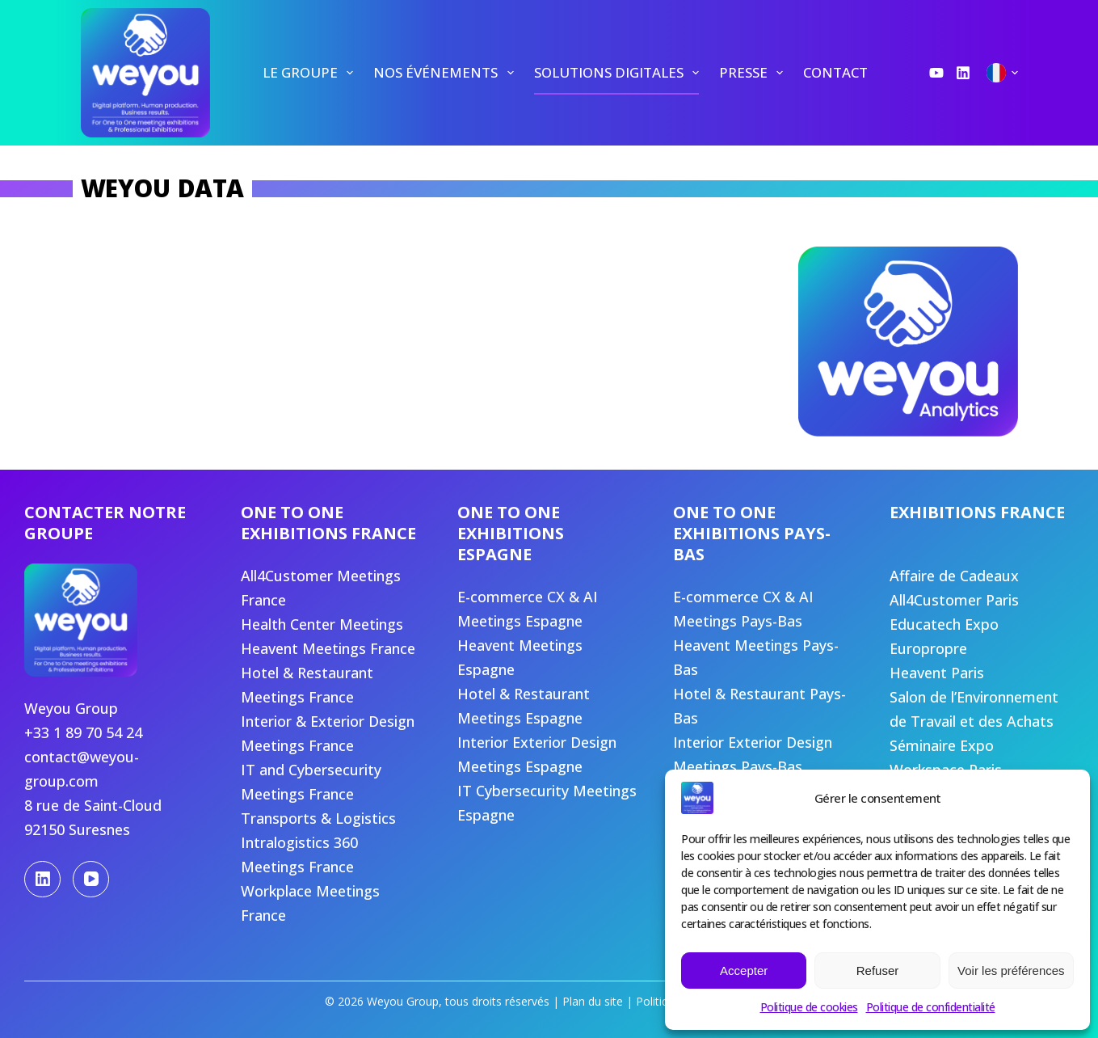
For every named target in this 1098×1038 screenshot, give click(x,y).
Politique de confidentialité (930, 1007)
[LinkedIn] (963, 72)
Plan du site (592, 1001)
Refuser (877, 970)
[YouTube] (936, 72)
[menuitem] (307, 73)
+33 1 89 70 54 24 (83, 732)
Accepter (744, 970)
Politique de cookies (809, 1007)
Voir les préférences (1011, 970)
